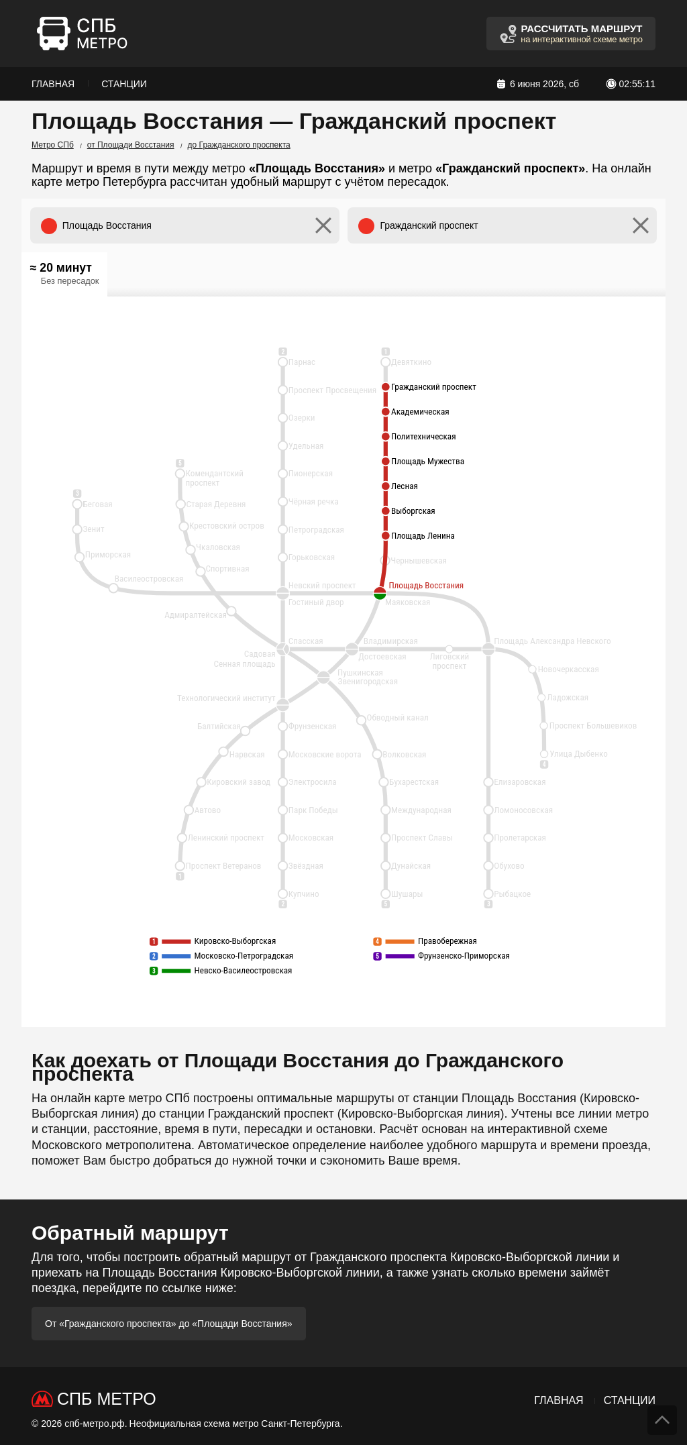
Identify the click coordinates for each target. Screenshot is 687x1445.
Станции (124, 83)
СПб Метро (106, 1398)
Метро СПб (53, 145)
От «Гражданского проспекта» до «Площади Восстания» (169, 1323)
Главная (53, 83)
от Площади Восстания (130, 145)
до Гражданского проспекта (239, 145)
